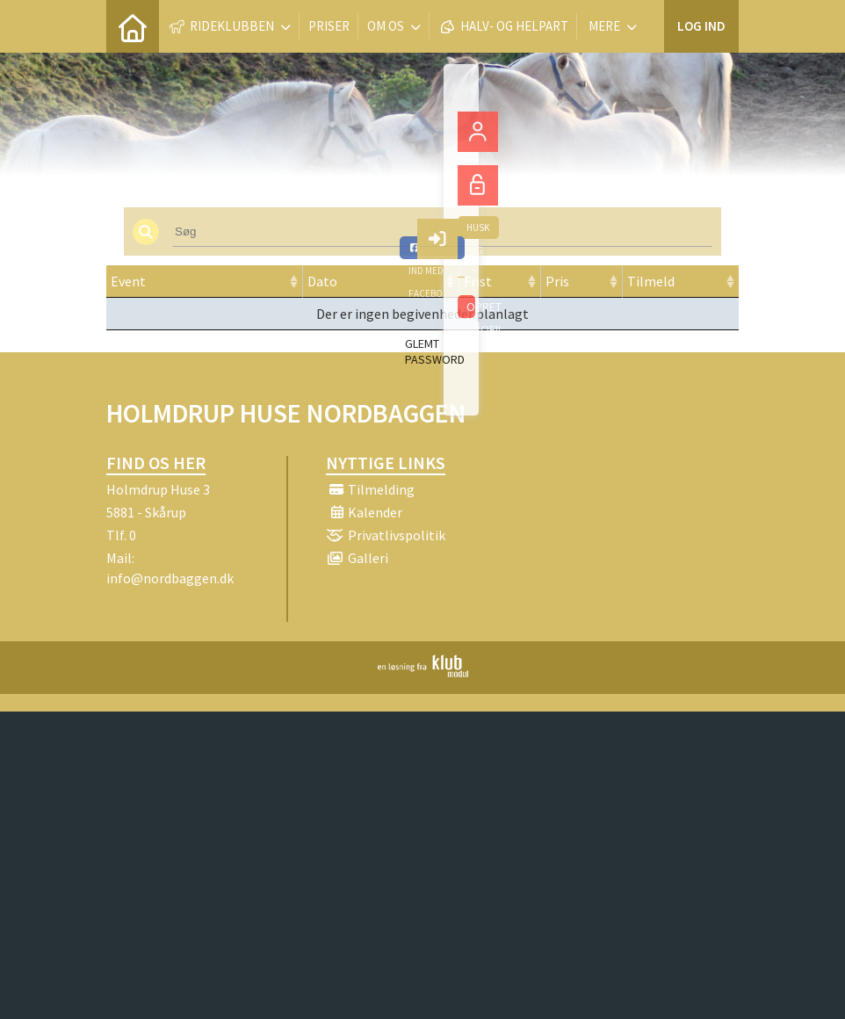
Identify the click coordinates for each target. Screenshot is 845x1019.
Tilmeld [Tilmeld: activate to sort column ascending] (651, 281)
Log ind (701, 26)
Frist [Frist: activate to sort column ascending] (478, 281)
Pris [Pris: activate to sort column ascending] (557, 281)
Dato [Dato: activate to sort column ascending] (322, 281)
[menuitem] (132, 26)
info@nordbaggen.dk (170, 578)
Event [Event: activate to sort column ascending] (128, 281)
